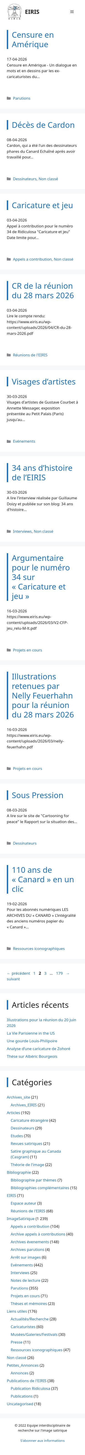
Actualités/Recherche (30, 1319)
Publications (22, 1396)
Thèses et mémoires (29, 1303)
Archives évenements (30, 1241)
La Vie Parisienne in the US (31, 1033)
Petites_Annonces (23, 1365)
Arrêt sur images (26, 1257)
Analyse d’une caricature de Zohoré (38, 1048)
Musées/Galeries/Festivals (34, 1334)
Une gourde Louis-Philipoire (32, 1040)
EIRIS (32, 11)
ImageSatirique (21, 1218)
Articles (13, 1112)
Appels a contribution (32, 259)
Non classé (48, 178)
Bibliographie (19, 1172)
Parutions (21, 98)
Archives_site (18, 1097)
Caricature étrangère (29, 1120)
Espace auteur (23, 1203)
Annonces (20, 1373)
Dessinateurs (24, 178)
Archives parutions (27, 1249)
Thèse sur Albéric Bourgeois (32, 1056)
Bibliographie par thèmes (33, 1180)
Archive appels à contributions (38, 1234)
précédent (18, 973)
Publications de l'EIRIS (26, 1380)
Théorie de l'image (27, 1164)
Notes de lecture (25, 1280)
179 (60, 973)
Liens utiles (17, 1311)
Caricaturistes (23, 1326)
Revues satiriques (26, 1143)
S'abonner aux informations (42, 1440)
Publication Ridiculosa (30, 1388)
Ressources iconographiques (39, 948)
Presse (16, 1342)
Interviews (22, 531)
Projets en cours (27, 650)
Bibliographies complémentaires (40, 1187)
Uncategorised (20, 1403)
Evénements (24, 441)
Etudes (17, 1135)
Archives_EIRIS (24, 1104)
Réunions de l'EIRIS (30, 355)
